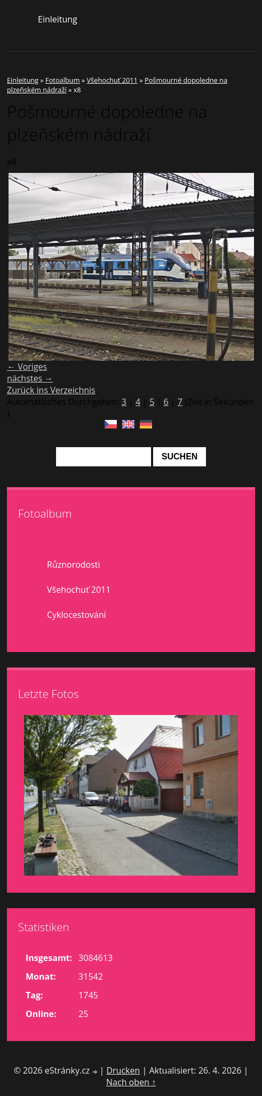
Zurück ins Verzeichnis (51, 390)
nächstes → (30, 378)
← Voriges (27, 366)
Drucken (123, 1070)
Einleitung (57, 19)
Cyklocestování (76, 615)
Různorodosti (73, 564)
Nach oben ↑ (131, 1082)
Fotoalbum (62, 80)
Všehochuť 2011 (111, 80)
